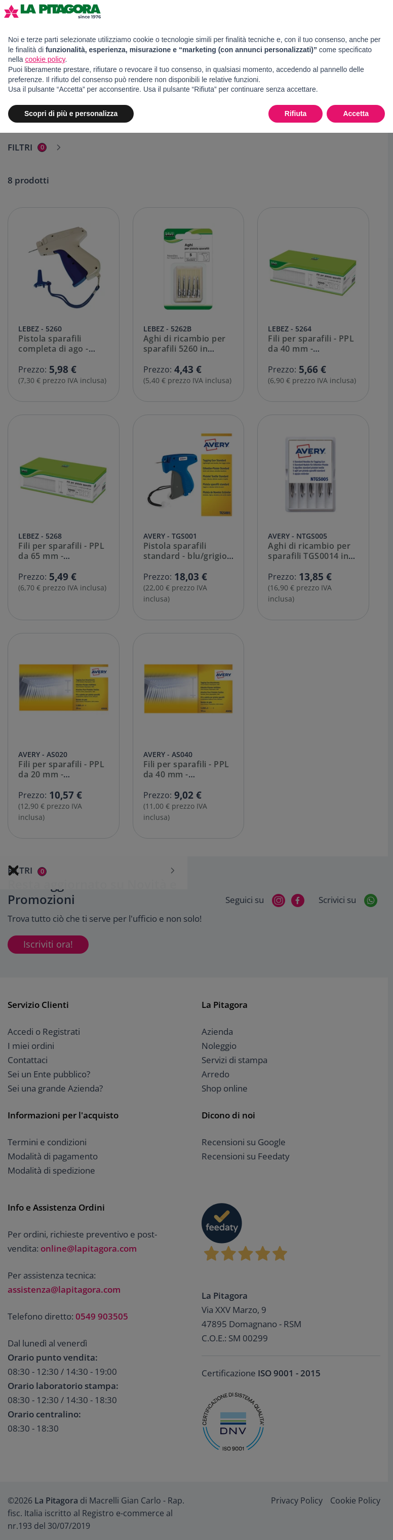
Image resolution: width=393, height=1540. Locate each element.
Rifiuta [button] (296, 113)
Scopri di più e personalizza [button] (70, 113)
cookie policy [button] (45, 59)
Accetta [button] (356, 113)
